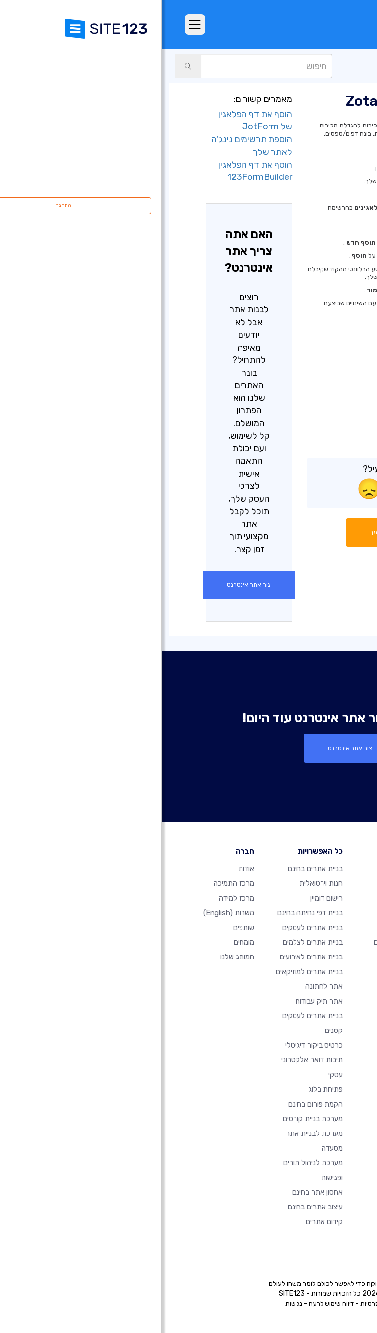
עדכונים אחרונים (245, 986)
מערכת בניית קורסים (151, 1118)
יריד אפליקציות (315, 66)
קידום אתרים (162, 1221)
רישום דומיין (165, 898)
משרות (67, 912)
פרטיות (208, 1303)
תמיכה (355, 66)
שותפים (82, 927)
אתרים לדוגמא (248, 927)
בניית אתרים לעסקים (151, 927)
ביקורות (258, 912)
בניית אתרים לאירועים (149, 957)
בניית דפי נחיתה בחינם (148, 912)
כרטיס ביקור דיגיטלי (152, 1045)
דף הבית (257, 868)
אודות (85, 868)
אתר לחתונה (162, 986)
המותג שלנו (76, 957)
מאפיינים (257, 898)
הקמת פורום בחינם (154, 1104)
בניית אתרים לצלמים (151, 942)
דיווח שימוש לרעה (169, 1303)
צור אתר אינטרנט (87, 584)
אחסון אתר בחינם (156, 1192)
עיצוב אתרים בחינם (153, 1207)
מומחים (82, 942)
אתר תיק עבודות (157, 1001)
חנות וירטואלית (159, 883)
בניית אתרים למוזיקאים (147, 971)
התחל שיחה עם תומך (239, 532)
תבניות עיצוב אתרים (240, 942)
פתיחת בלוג (164, 1089)
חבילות (259, 883)
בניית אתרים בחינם (153, 868)
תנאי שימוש (238, 1303)
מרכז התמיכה (72, 883)
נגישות (132, 1303)
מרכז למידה (75, 898)
